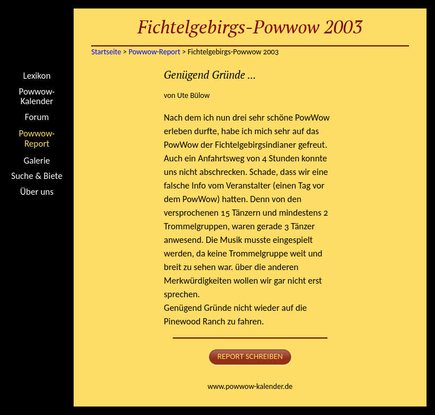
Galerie (37, 161)
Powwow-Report (36, 138)
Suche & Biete (36, 176)
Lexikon (37, 76)
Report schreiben (250, 356)
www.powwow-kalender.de (249, 386)
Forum (37, 117)
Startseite (36, 36)
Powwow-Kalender (36, 96)
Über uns (37, 192)
